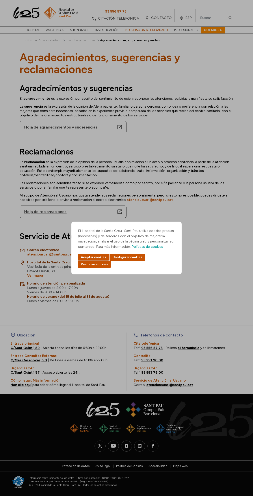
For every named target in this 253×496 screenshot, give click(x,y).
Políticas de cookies (147, 246)
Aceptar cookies (93, 257)
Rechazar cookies (94, 264)
